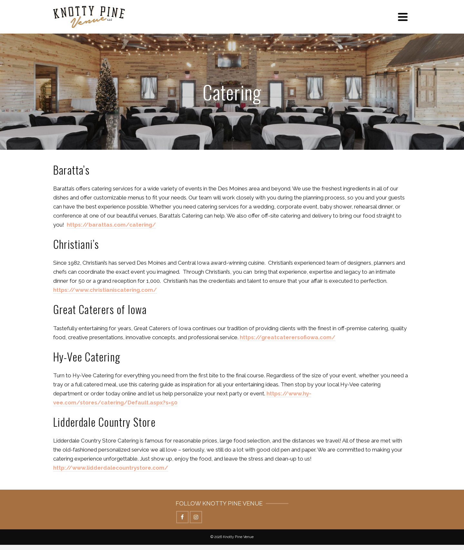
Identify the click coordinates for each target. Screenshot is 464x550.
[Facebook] (182, 517)
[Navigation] (403, 17)
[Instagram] (196, 517)
